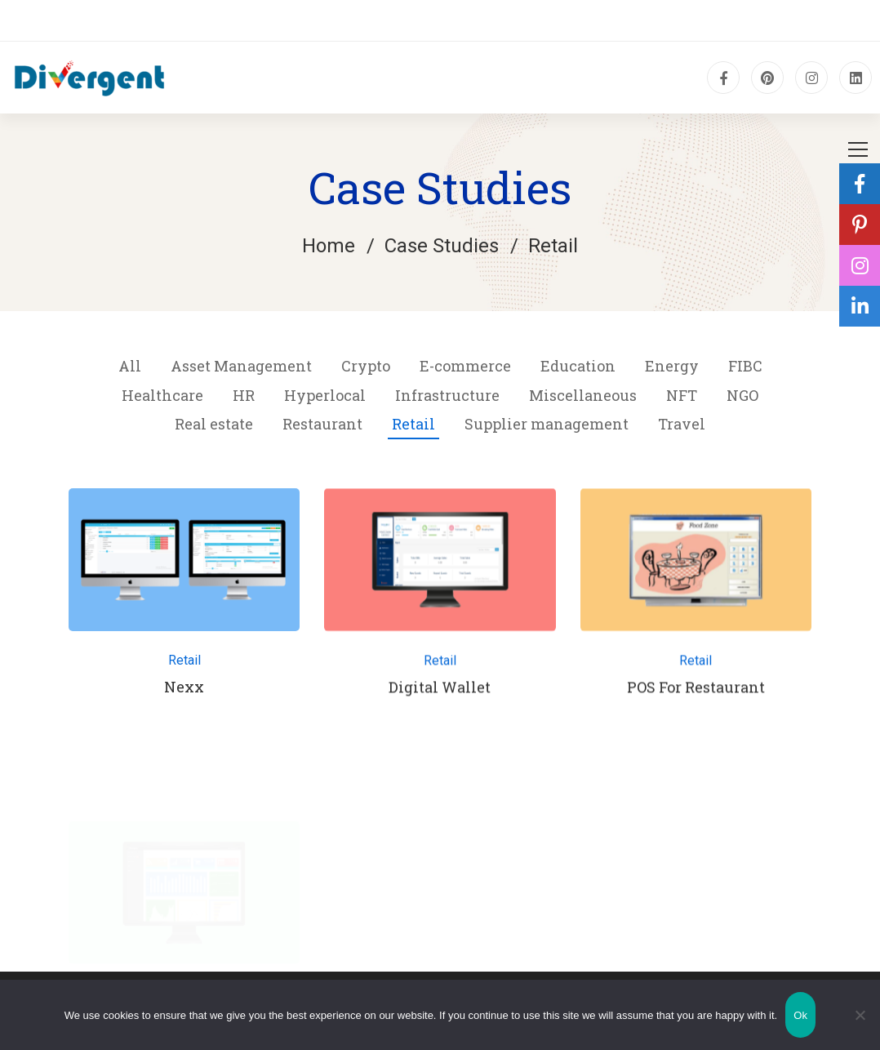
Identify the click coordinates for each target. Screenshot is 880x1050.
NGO (742, 395)
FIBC (745, 366)
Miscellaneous (583, 395)
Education (578, 366)
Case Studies (441, 245)
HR (244, 395)
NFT (681, 395)
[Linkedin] (855, 77)
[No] (859, 1015)
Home (328, 245)
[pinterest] (767, 77)
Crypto (365, 366)
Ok (800, 1015)
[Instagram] (811, 77)
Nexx (184, 686)
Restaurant (322, 424)
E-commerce (465, 366)
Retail (413, 424)
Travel (681, 424)
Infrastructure (447, 395)
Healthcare (162, 395)
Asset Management (241, 366)
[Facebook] (723, 77)
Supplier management (546, 424)
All (129, 366)
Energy (672, 366)
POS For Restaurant (696, 693)
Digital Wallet (440, 693)
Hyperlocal (325, 395)
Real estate (214, 424)
